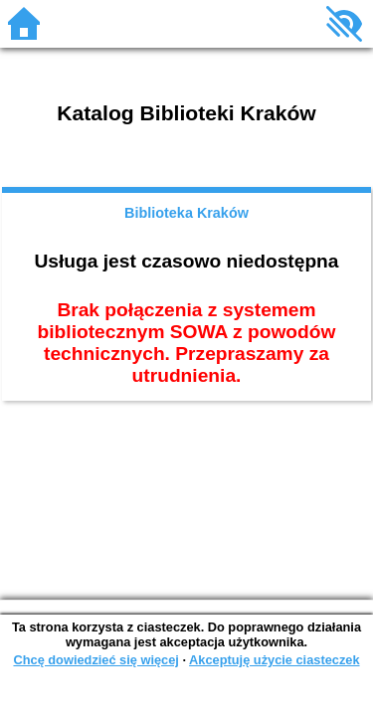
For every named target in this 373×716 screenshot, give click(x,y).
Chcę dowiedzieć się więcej (95, 659)
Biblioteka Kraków (186, 213)
